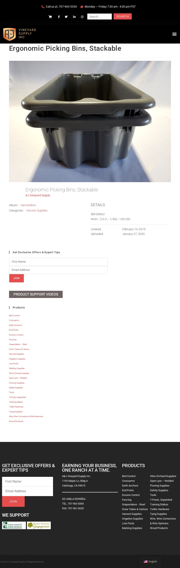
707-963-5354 (68, 6)
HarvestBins (28, 205)
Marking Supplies (17, 368)
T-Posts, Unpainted (17, 397)
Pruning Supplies (16, 382)
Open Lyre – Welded (18, 377)
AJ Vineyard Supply (37, 195)
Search (123, 16)
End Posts (13, 329)
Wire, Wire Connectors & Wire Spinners (26, 416)
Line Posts (13, 363)
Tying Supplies (15, 411)
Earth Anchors (15, 325)
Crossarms (14, 320)
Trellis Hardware (16, 406)
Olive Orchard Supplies (19, 373)
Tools (11, 392)
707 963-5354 (76, 503)
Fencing (12, 339)
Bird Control (14, 315)
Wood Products (16, 421)
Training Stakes (16, 401)
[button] (174, 33)
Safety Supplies (16, 387)
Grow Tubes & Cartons (19, 349)
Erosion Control (16, 334)
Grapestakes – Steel (18, 344)
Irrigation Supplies (17, 358)
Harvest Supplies (36, 210)
